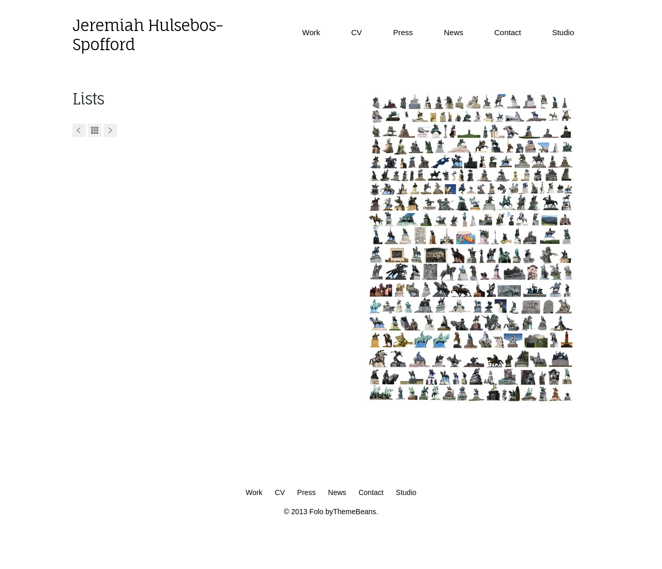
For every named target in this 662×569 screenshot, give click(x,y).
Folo (316, 511)
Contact (507, 32)
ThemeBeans (354, 511)
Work (311, 32)
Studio (563, 32)
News (453, 32)
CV (356, 32)
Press (403, 32)
